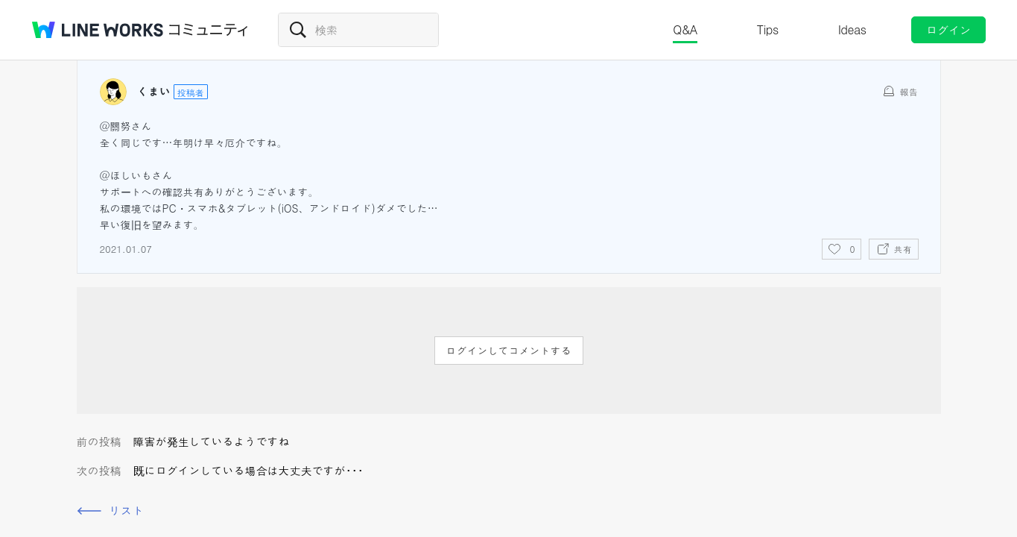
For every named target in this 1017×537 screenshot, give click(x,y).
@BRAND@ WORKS (97, 30)
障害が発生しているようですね (211, 441)
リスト (127, 510)
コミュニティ (208, 30)
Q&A (685, 29)
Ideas (852, 29)
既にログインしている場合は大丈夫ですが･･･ (248, 470)
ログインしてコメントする (508, 350)
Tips (768, 29)
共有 (903, 248)
